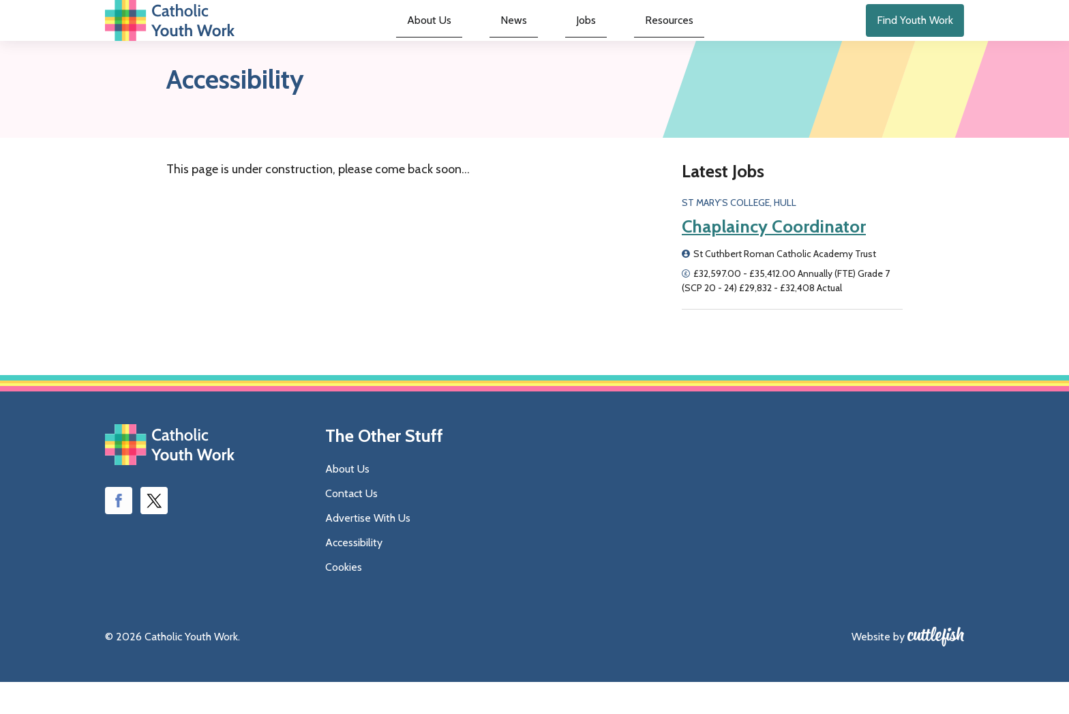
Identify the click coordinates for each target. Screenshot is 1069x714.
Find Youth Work (915, 36)
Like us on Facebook (118, 533)
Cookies (343, 599)
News (523, 37)
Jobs (575, 37)
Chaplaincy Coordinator (774, 259)
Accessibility (353, 574)
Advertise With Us (367, 550)
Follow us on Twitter (154, 533)
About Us (456, 37)
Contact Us (351, 525)
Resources (640, 37)
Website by (878, 668)
